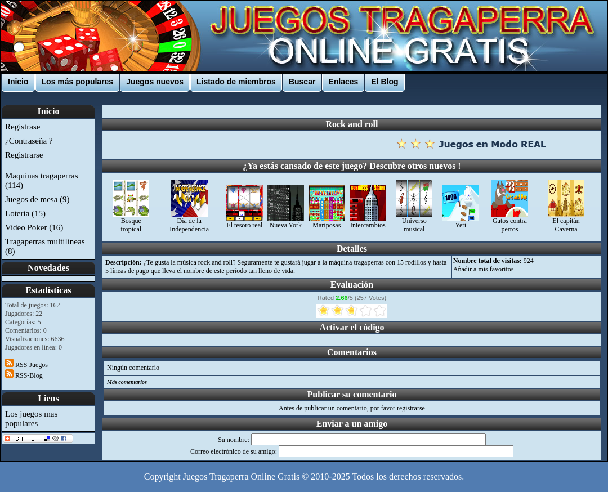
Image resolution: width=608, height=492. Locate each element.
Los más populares (78, 81)
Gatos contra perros (509, 222)
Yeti (460, 222)
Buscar (302, 81)
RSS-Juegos (26, 365)
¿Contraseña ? (29, 140)
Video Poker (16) (34, 227)
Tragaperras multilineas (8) (45, 246)
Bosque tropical (131, 222)
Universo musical (414, 222)
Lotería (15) (25, 213)
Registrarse (24, 154)
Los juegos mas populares (31, 418)
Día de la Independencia (189, 222)
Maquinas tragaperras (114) (41, 180)
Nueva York (285, 222)
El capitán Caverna (566, 222)
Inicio (18, 81)
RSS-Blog (24, 375)
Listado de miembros (236, 81)
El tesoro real (244, 222)
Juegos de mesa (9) (37, 199)
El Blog (384, 81)
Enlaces (343, 81)
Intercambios (368, 222)
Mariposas (327, 222)
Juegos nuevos (155, 81)
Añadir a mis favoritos (483, 269)
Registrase (22, 126)
